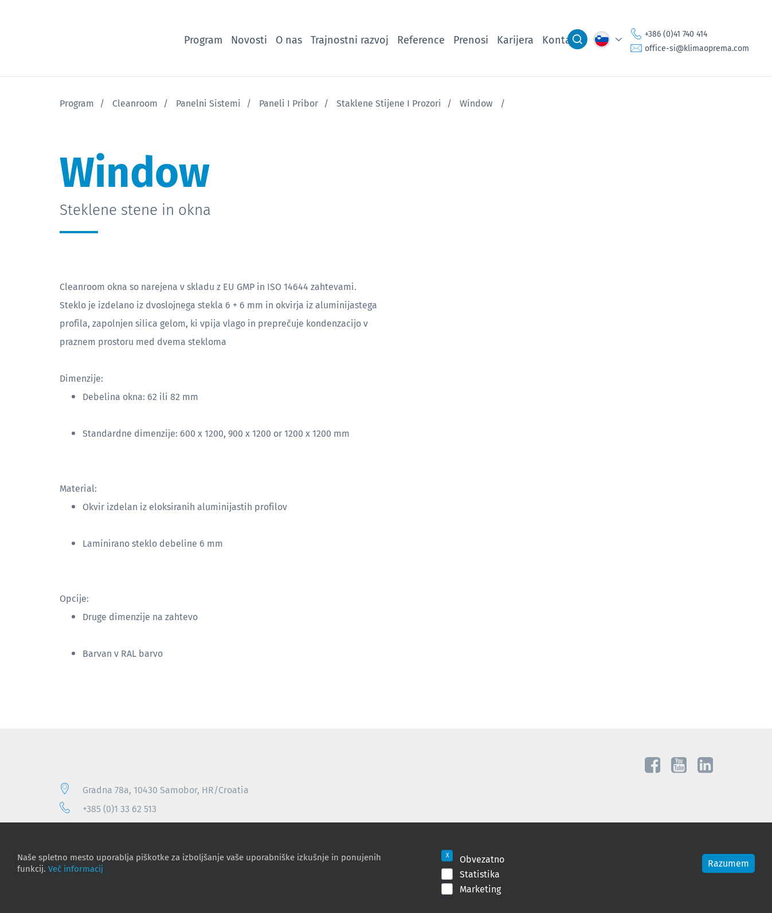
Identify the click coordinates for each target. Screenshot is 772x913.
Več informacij (75, 868)
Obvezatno (482, 859)
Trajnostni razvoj (350, 39)
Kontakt (561, 39)
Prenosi (470, 39)
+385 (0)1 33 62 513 (119, 809)
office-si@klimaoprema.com (697, 48)
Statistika (480, 874)
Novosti (249, 39)
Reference (421, 39)
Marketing (480, 889)
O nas (289, 39)
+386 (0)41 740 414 (676, 34)
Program (203, 39)
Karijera (515, 39)
